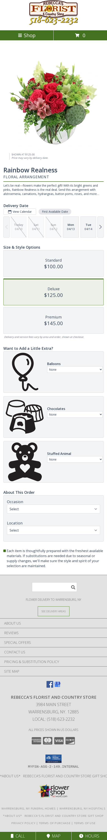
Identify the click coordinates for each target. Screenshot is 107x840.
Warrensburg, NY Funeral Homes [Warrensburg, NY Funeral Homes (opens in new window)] (28, 808)
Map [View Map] (53, 836)
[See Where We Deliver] (53, 611)
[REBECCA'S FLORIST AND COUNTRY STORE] (54, 24)
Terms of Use (85, 823)
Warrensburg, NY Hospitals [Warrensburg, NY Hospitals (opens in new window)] (82, 808)
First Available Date (55, 212)
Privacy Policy (23, 823)
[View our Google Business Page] (57, 686)
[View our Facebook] (50, 686)
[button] (53, 759)
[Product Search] (54, 587)
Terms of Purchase (54, 823)
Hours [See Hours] (89, 836)
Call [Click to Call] (18, 836)
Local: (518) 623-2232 (54, 719)
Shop (26, 35)
